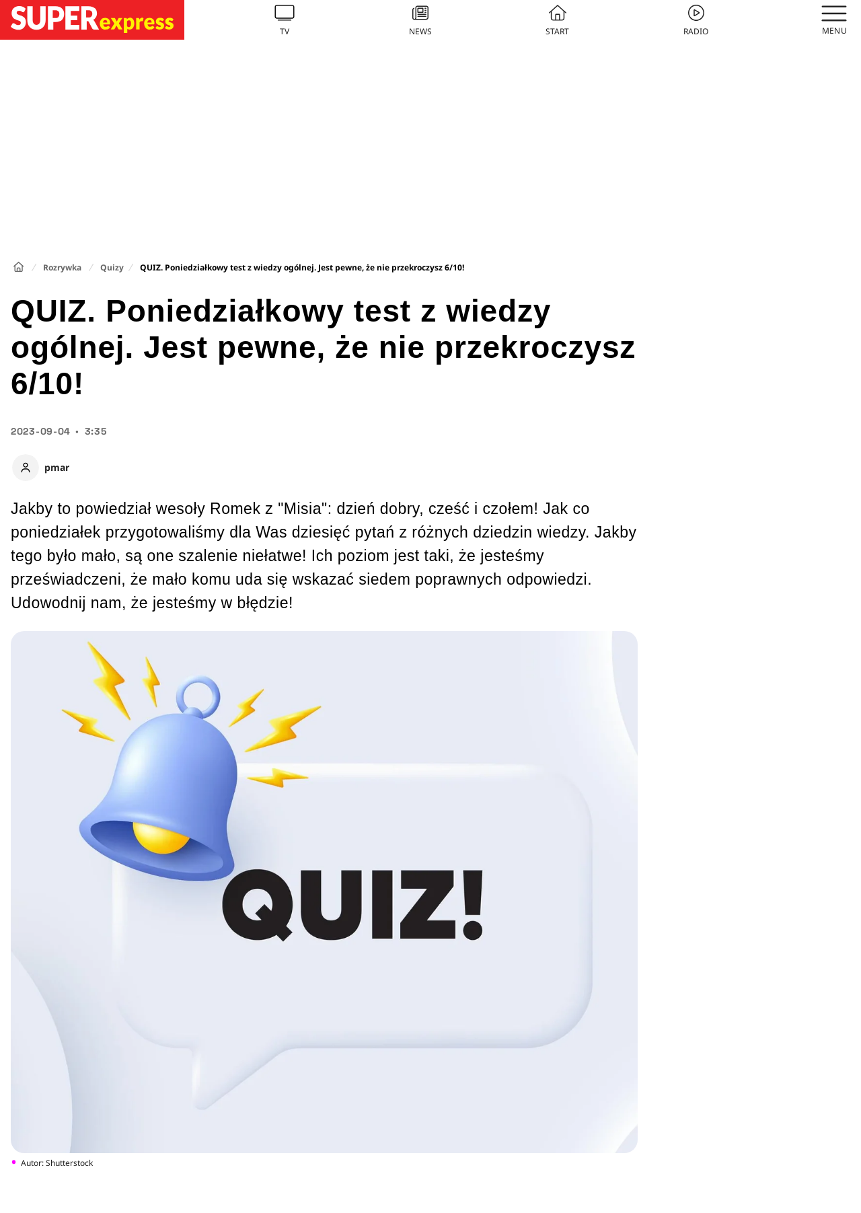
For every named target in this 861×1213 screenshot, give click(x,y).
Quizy (112, 267)
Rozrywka (62, 267)
